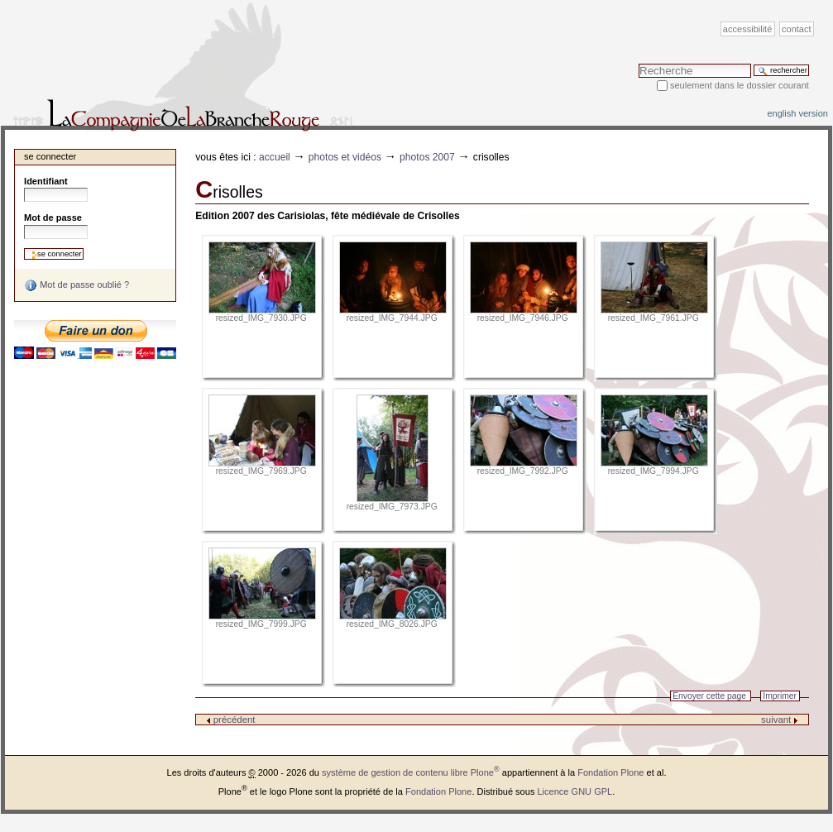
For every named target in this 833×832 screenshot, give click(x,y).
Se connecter (50, 156)
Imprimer (780, 696)
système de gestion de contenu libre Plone (411, 772)
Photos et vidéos (345, 157)
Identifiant (46, 181)
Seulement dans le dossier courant (739, 85)
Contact (796, 29)
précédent (231, 719)
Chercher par (638, 63)
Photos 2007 (427, 157)
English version (797, 113)
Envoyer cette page (709, 696)
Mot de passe (53, 217)
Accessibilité (747, 29)
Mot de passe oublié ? (76, 285)
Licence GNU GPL (574, 791)
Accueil (274, 157)
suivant (779, 719)
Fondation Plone (610, 772)
